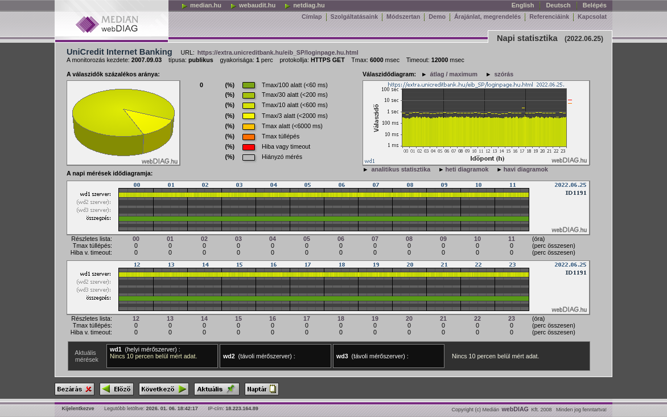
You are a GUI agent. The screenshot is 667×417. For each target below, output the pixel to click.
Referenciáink (549, 16)
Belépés (595, 5)
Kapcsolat (592, 16)
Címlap (312, 16)
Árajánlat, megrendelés (487, 16)
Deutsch (558, 5)
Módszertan (403, 16)
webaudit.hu (252, 5)
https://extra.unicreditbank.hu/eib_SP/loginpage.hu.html (278, 52)
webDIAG (515, 409)
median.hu (201, 5)
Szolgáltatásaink (354, 16)
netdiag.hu (304, 5)
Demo (437, 16)
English (523, 5)
